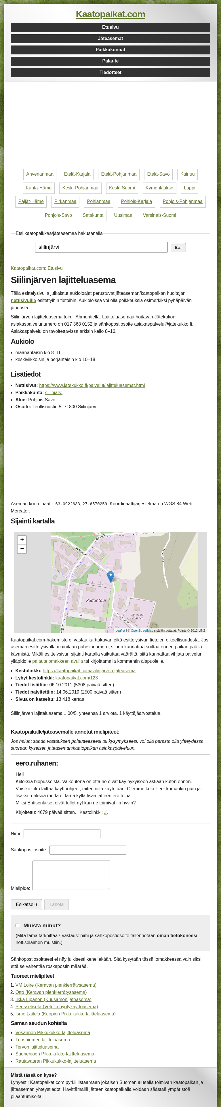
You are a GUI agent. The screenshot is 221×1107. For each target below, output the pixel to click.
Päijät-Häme (31, 201)
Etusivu (110, 27)
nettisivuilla (23, 300)
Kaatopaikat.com (110, 14)
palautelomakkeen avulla (57, 661)
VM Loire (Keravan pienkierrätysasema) (55, 985)
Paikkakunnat (110, 49)
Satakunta (93, 215)
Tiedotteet (110, 72)
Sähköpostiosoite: (29, 849)
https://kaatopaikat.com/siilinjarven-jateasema (89, 670)
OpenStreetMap (142, 630)
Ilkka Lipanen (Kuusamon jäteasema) (53, 999)
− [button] (22, 549)
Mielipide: (20, 888)
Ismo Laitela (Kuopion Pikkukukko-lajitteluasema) (65, 1013)
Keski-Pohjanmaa (80, 187)
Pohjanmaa (98, 201)
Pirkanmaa (65, 201)
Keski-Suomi (122, 187)
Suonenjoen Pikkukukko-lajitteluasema (54, 1053)
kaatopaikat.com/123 (76, 677)
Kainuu (187, 174)
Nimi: (16, 833)
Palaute (110, 60)
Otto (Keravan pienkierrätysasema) (51, 992)
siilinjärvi (53, 392)
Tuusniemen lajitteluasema (42, 1039)
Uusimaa (123, 215)
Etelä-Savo (158, 174)
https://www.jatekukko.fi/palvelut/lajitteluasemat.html (92, 385)
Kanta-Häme (39, 187)
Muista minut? (42, 925)
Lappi (189, 187)
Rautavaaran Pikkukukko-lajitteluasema (55, 1061)
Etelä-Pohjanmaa (119, 174)
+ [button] (22, 540)
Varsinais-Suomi (159, 215)
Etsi (178, 247)
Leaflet (120, 630)
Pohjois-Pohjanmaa (183, 201)
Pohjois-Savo (58, 215)
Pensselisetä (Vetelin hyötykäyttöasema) (56, 1006)
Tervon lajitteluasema (36, 1047)
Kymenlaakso (159, 187)
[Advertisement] (110, 126)
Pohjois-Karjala (136, 201)
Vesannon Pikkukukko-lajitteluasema (52, 1032)
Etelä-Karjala (77, 174)
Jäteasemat (110, 38)
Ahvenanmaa (39, 174)
